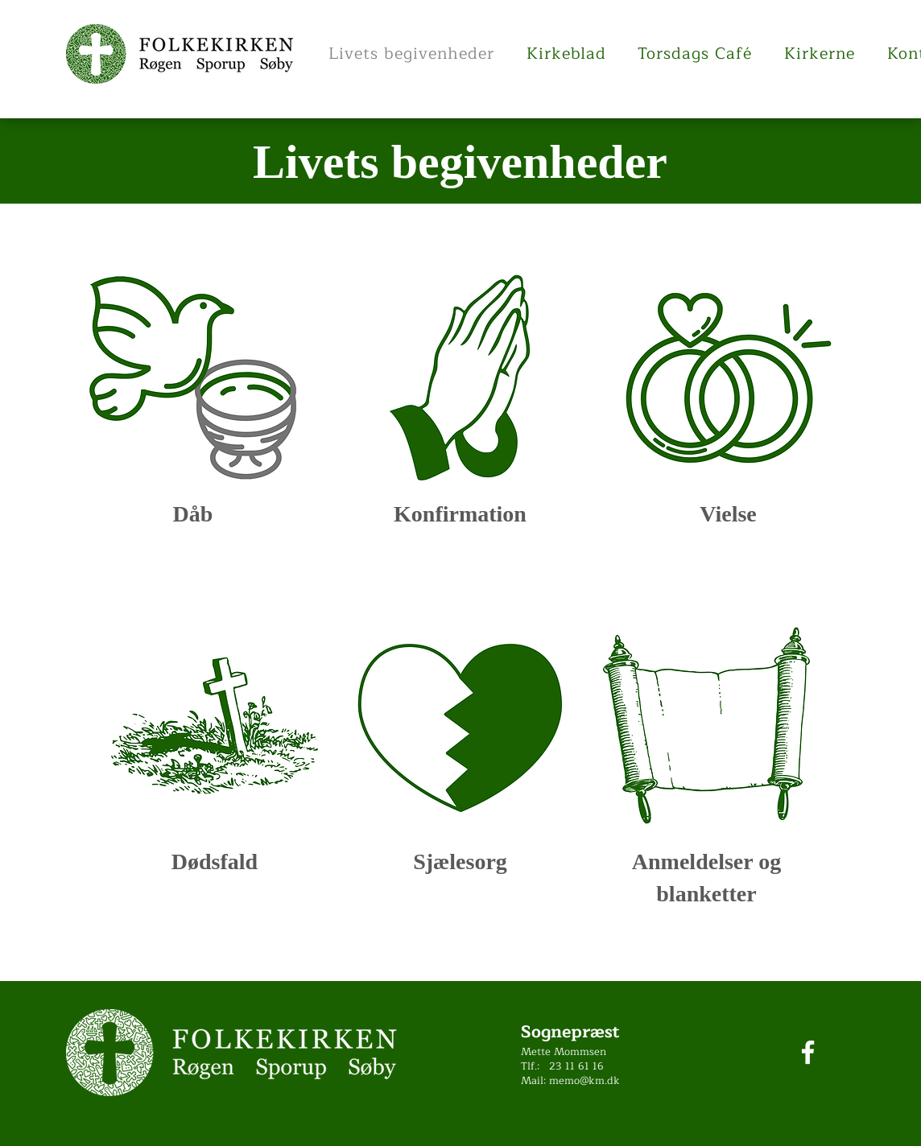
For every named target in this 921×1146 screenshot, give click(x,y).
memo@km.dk (584, 1081)
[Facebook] (808, 1052)
